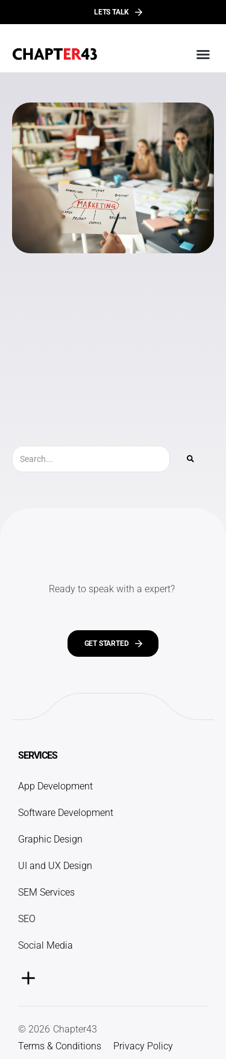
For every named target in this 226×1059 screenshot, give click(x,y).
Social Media (45, 945)
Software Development (65, 812)
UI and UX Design (55, 865)
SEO (27, 919)
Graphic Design (50, 839)
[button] (203, 54)
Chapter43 (75, 1029)
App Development (55, 786)
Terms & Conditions (59, 1046)
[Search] (190, 459)
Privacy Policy (143, 1046)
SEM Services (46, 892)
